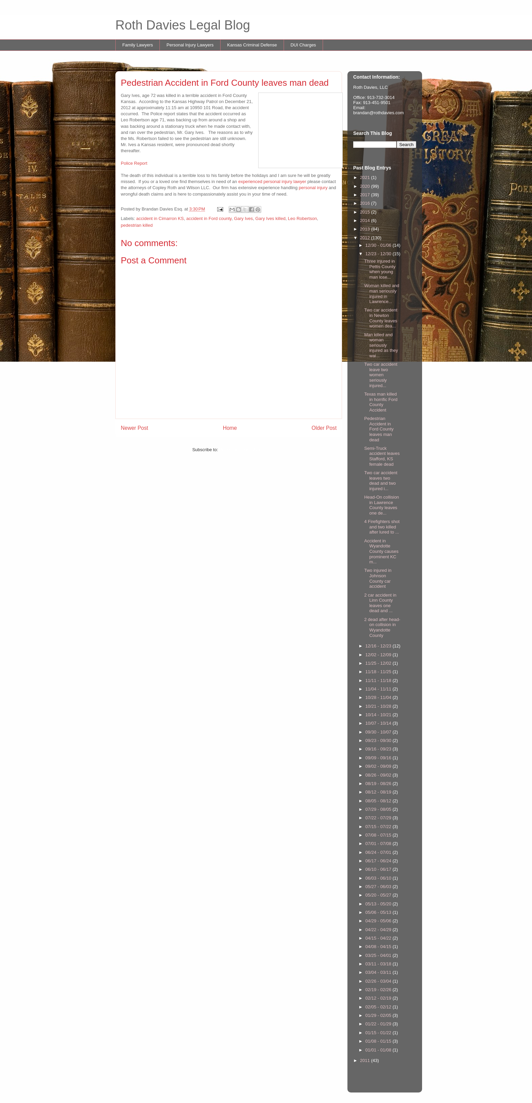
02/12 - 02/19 (379, 998)
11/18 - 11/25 (379, 671)
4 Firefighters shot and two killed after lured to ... (381, 527)
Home (230, 428)
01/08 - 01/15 (379, 1041)
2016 (365, 203)
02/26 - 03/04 (379, 981)
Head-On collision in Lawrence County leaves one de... (381, 505)
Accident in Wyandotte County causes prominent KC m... (381, 551)
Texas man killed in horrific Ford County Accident (380, 402)
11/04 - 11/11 (379, 688)
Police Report (134, 163)
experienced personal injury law (269, 181)
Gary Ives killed (270, 218)
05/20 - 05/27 (379, 895)
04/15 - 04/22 (379, 938)
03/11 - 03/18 (379, 963)
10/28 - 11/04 (379, 697)
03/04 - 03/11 (379, 972)
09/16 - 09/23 (379, 748)
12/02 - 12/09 (379, 654)
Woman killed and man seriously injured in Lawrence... (381, 293)
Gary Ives (243, 218)
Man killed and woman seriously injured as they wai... (381, 345)
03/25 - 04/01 (379, 955)
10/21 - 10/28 (379, 706)
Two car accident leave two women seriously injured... (380, 375)
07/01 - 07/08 (379, 843)
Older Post (324, 428)
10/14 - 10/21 (379, 714)
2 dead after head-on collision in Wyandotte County (382, 627)
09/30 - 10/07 (379, 732)
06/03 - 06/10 (379, 878)
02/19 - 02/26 (379, 989)
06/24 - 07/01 (379, 852)
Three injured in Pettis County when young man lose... (379, 269)
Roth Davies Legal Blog (182, 25)
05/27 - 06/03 (379, 886)
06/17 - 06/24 (379, 860)
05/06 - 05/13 (379, 912)
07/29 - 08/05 (379, 809)
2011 (365, 1060)
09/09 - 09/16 (379, 757)
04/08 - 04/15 (379, 946)
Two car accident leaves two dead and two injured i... (380, 480)
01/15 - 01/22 (379, 1032)
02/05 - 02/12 (379, 1006)
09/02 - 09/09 (379, 766)
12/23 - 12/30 (379, 253)
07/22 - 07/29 (379, 817)
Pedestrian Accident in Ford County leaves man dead (379, 429)
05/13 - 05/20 (379, 903)
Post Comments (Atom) (242, 449)
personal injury (313, 187)
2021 (365, 177)
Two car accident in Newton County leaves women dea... (380, 317)
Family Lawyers (137, 44)
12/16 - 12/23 (379, 645)
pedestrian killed (137, 225)
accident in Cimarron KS (160, 218)
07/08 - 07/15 (379, 835)
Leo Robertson (302, 218)
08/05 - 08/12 (379, 800)
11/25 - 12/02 (379, 663)
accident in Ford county (208, 218)
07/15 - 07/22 (379, 826)
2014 (365, 220)
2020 (365, 186)
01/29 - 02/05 (379, 1015)
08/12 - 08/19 (379, 792)
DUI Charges (303, 44)
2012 (365, 237)
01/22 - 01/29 (379, 1023)
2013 (365, 229)
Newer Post (134, 428)
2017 (365, 194)
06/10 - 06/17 (379, 869)
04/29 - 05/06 (379, 920)
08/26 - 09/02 (379, 775)
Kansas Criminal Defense (252, 44)
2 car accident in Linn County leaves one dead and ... (380, 603)
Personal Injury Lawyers (190, 44)
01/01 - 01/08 (379, 1049)
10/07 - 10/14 (379, 723)
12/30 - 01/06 (379, 245)
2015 (365, 212)
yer (303, 181)
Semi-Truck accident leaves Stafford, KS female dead (382, 456)
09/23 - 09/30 (379, 740)
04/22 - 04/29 (379, 929)
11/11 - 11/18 (379, 680)
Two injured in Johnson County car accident (377, 578)
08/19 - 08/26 (379, 783)
